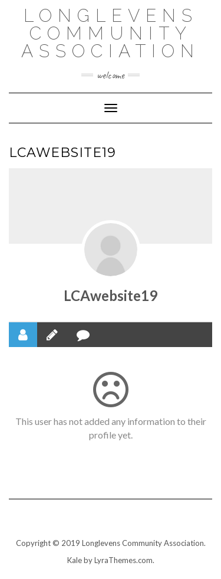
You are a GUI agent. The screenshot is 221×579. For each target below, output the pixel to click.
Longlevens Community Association (110, 33)
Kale (74, 560)
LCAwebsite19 (110, 295)
